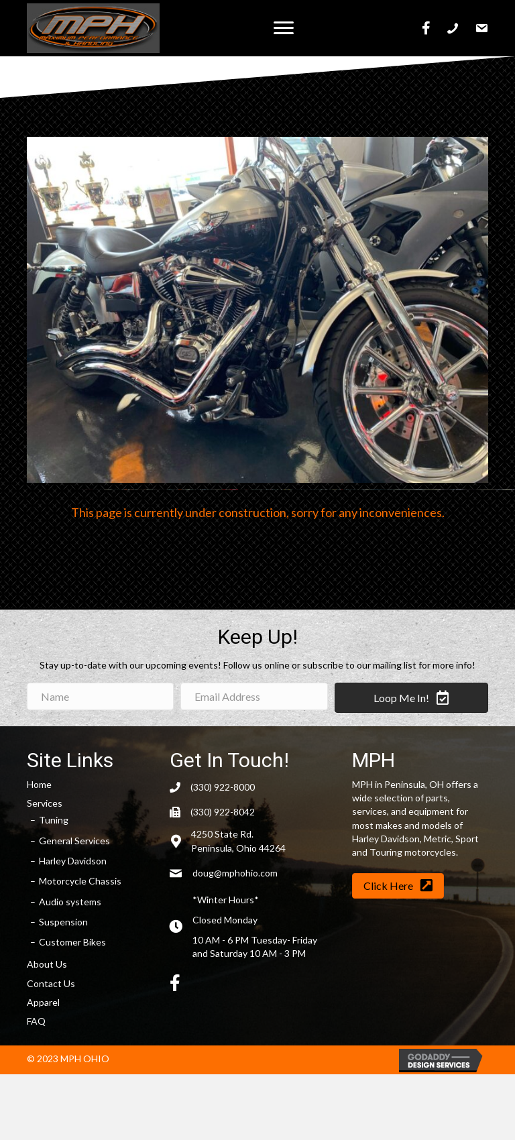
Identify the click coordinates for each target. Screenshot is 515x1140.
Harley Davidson (73, 860)
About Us (47, 964)
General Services (74, 840)
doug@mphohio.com (235, 872)
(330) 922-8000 (222, 787)
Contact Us (51, 983)
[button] (283, 28)
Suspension (63, 921)
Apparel (43, 1002)
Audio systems (70, 901)
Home (39, 784)
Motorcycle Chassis (80, 881)
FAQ (36, 1021)
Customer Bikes (72, 942)
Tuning (53, 819)
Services (44, 803)
